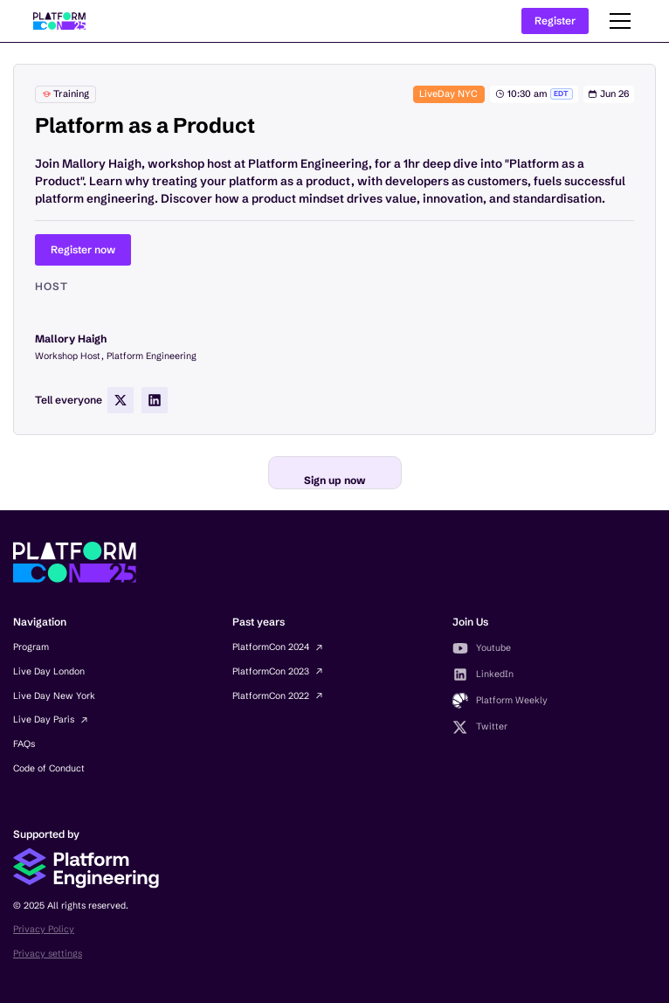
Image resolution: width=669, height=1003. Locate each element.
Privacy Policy (43, 929)
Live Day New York (54, 696)
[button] (617, 21)
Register (555, 20)
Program (31, 647)
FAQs (24, 744)
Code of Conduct (49, 768)
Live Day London (49, 671)
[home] (59, 21)
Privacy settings (47, 953)
